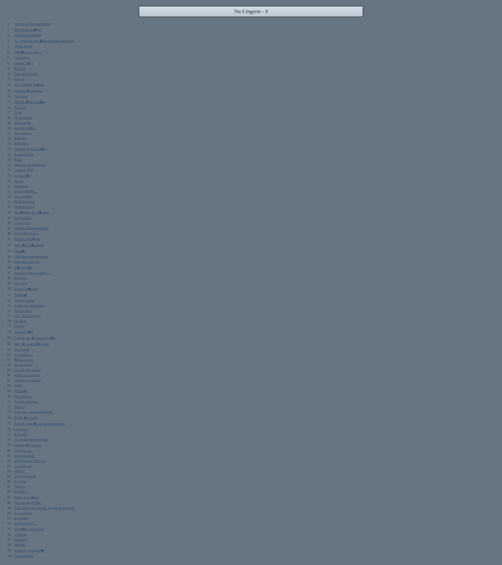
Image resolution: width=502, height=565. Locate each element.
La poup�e (22, 175)
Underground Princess (30, 461)
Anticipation (23, 310)
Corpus (19, 326)
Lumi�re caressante (29, 529)
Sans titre (21, 96)
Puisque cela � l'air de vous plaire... (40, 423)
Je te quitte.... (23, 354)
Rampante (21, 186)
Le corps (20, 107)
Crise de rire (23, 450)
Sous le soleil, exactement (32, 24)
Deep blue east (24, 206)
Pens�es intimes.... (28, 52)
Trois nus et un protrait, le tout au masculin (44, 508)
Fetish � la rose (25, 417)
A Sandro (21, 434)
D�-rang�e (23, 267)
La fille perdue (24, 300)
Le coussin (21, 349)
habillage (20, 539)
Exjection (21, 518)
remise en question (27, 380)
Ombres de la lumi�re (30, 149)
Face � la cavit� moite (31, 344)
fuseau (19, 181)
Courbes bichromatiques (31, 228)
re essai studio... (25, 128)
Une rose (20, 138)
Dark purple (22, 123)
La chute (20, 481)
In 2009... (21, 491)
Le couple (21, 429)
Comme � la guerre (28, 91)
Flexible (20, 68)
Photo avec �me (26, 497)
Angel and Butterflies (29, 305)
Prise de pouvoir (25, 74)
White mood (23, 46)
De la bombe (23, 117)
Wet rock (20, 283)
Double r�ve (24, 63)
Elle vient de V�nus (29, 84)
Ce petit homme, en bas (31, 439)
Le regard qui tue (26, 233)
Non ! (18, 159)
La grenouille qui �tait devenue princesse (44, 41)
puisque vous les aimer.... (32, 273)
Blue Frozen (23, 396)
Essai (18, 112)
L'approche (22, 223)
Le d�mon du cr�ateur (31, 212)
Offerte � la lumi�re (30, 102)
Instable (20, 544)
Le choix (20, 321)
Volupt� (20, 295)
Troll (17, 385)
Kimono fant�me (27, 239)
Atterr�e (21, 391)
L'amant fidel (23, 170)
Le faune (20, 534)
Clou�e (20, 251)
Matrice (19, 406)
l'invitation (21, 57)
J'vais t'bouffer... (25, 191)
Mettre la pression (27, 375)
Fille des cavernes (27, 261)
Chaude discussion (27, 370)
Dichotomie (22, 218)
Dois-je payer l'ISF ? (29, 502)
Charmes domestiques (29, 164)
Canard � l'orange (27, 445)
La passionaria (24, 455)
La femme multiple (27, 35)
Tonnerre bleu (24, 154)
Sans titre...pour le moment (33, 412)
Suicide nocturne (26, 401)
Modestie (21, 278)
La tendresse (23, 466)
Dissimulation (24, 556)
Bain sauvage (23, 359)
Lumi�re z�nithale (29, 245)
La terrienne (22, 513)
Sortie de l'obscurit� (29, 550)
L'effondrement (25, 476)
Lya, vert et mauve (27, 316)
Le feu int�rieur (26, 289)
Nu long (20, 486)
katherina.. (21, 143)
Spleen (19, 79)
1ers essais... (23, 133)
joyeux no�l (23, 332)
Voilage (19, 471)
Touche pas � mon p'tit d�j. (35, 338)
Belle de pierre (24, 201)
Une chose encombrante (31, 256)
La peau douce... (25, 523)
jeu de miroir (23, 365)
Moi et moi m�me (28, 29)
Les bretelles (23, 196)
